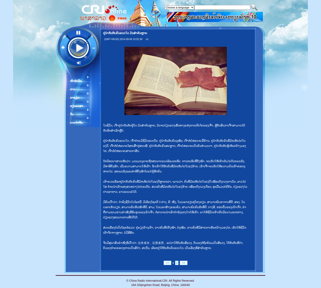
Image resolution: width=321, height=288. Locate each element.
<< (167, 263)
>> (183, 263)
